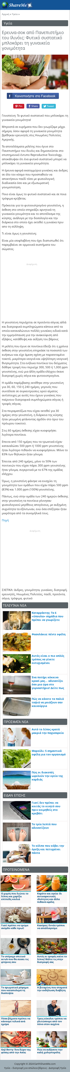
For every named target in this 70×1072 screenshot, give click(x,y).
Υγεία (15, 14)
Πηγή (5, 520)
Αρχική (5, 14)
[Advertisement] (32, 289)
